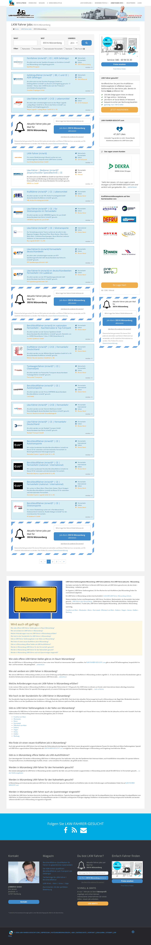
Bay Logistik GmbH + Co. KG (36, 241)
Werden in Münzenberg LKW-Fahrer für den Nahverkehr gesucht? (32, 650)
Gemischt (68, 49)
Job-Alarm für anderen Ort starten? (72, 137)
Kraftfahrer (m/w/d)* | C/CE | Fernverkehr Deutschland (47, 348)
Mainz (90, 610)
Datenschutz (81, 933)
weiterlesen (132, 187)
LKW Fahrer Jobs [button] (86, 3)
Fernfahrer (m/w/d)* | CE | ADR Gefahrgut (48, 58)
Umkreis (71, 38)
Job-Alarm (100, 933)
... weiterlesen (39, 664)
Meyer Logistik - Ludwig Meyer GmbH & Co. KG (42, 109)
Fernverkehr (36, 49)
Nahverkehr (25, 49)
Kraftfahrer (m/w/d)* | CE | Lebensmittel (47, 191)
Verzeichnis (32, 3)
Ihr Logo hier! (119, 285)
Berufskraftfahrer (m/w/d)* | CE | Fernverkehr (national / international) (45, 463)
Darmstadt (96, 610)
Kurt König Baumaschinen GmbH (37, 162)
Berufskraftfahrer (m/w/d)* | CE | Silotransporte (43, 504)
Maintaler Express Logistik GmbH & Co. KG (41, 454)
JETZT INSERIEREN (119, 109)
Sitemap (109, 933)
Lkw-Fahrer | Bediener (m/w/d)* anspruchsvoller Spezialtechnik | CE (44, 171)
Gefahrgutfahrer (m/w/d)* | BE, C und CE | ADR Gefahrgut (48, 76)
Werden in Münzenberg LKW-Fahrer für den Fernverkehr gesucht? (32, 647)
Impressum (45, 933)
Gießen (135, 610)
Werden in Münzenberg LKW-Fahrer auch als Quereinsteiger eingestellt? (34, 652)
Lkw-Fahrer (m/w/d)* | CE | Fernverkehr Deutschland (46, 423)
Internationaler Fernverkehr (53, 49)
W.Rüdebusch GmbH (33, 516)
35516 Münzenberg (84, 64)
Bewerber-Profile (101, 3)
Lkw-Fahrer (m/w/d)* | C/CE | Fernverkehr (47, 404)
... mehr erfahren (98, 689)
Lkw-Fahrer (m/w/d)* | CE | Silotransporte (48, 228)
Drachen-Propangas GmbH (36, 90)
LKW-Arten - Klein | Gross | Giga (56, 883)
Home (17, 29)
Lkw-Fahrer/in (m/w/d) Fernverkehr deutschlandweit (44, 250)
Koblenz (117, 610)
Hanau (129, 610)
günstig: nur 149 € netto (113, 104)
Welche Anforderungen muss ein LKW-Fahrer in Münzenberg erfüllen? (34, 633)
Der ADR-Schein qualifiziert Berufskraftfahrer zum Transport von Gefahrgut (57, 871)
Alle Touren (79, 49)
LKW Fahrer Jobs (26, 29)
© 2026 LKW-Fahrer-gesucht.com (24, 933)
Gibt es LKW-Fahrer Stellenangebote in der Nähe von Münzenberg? (33, 639)
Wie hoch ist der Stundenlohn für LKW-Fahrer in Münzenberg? (31, 636)
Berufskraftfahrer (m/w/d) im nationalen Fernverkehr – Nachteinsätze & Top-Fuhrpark (49, 326)
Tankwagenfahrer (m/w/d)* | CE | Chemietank (43, 367)
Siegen (124, 610)
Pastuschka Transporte (34, 377)
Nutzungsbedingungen (60, 933)
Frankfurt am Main (72, 610)
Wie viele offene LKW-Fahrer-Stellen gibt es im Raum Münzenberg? (32, 628)
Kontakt (91, 933)
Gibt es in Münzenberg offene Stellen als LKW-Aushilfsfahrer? (31, 644)
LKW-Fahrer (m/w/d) (37, 153)
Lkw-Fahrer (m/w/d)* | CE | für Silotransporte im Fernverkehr (42, 209)
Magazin (42, 3)
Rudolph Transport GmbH (35, 433)
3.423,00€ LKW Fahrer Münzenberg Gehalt (117, 596)
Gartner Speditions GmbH (35, 338)
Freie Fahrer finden (119, 69)
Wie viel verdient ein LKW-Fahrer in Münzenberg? (27, 631)
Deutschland (82, 196)
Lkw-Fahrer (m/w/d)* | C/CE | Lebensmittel (48, 98)
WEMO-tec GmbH (32, 183)
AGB (72, 933)
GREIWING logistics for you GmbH (38, 219)
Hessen (80, 174)
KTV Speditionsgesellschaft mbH (37, 262)
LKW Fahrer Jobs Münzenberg (82, 601)
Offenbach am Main (107, 610)
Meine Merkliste (54, 3)
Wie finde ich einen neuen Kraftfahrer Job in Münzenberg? (29, 642)
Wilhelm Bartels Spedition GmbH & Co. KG (41, 358)
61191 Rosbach (83, 103)
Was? (16, 38)
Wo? (43, 38)
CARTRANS (30, 396)
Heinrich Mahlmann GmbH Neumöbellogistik (41, 413)
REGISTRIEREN (131, 3)
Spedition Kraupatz (33, 67)
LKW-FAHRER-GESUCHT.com (96, 662)
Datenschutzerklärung (60, 143)
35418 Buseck (82, 79)
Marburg (69, 612)
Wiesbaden (82, 610)
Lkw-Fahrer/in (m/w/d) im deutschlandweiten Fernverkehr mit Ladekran (49, 271)
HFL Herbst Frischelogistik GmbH (37, 200)
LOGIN (140, 3)
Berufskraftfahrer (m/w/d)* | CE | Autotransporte (43, 386)
